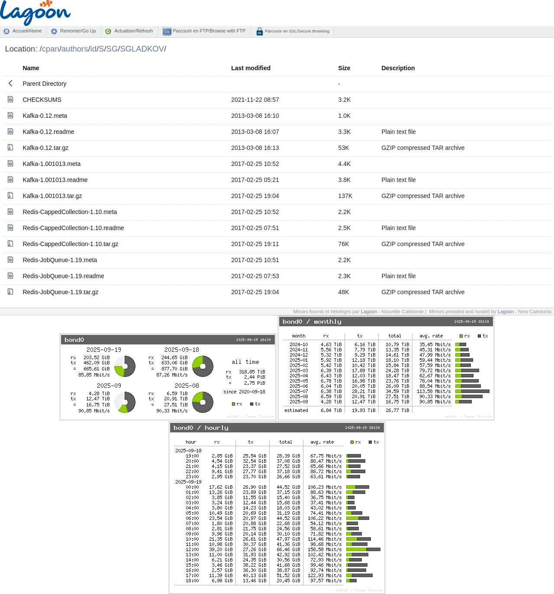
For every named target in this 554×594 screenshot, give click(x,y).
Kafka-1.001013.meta (52, 163)
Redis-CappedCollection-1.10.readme (73, 227)
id (93, 48)
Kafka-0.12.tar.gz (45, 147)
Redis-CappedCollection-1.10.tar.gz (70, 243)
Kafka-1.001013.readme (55, 179)
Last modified (251, 68)
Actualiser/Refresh (133, 30)
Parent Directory (44, 83)
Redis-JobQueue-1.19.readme (63, 276)
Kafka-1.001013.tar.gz (52, 195)
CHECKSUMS (42, 99)
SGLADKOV (142, 48)
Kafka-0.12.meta (45, 115)
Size (344, 68)
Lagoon (369, 311)
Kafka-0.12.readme (48, 131)
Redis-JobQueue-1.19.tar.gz (60, 292)
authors (74, 48)
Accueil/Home (27, 30)
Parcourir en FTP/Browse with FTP (208, 30)
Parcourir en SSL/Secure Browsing (296, 31)
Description (398, 68)
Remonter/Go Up (78, 30)
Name (31, 68)
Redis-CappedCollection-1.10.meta (70, 211)
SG (112, 48)
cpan (50, 48)
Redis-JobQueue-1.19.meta (60, 259)
